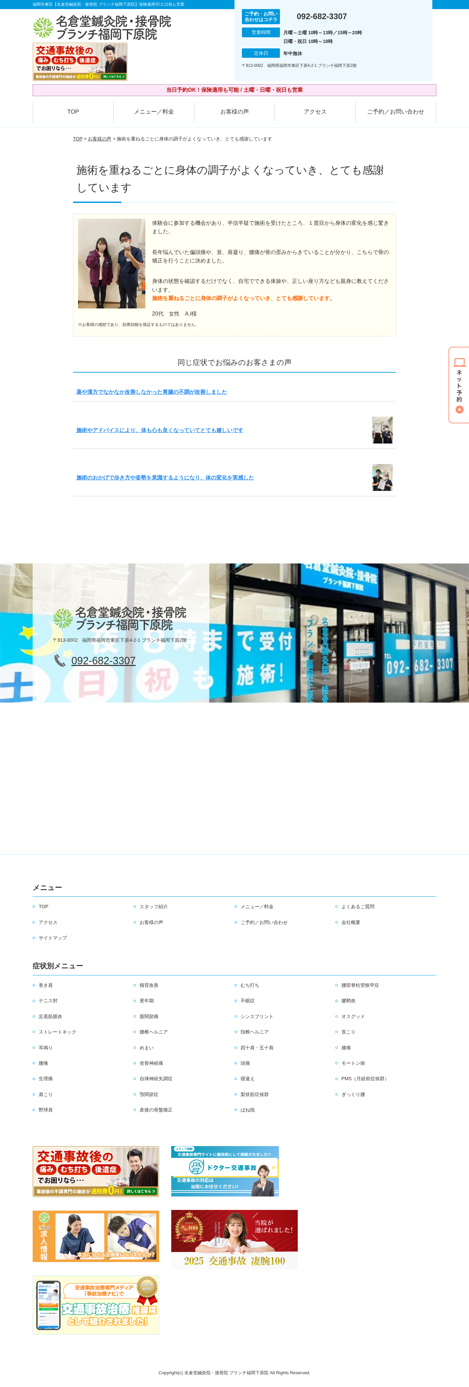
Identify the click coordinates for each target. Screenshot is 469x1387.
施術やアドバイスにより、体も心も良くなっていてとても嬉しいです (159, 430)
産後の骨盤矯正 (156, 1109)
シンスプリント (257, 1016)
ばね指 (248, 1109)
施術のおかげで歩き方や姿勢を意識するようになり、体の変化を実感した (165, 477)
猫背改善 (149, 985)
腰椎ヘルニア (154, 1032)
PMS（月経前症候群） (365, 1078)
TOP (73, 112)
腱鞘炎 (348, 1000)
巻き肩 (46, 985)
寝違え (248, 1078)
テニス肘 (48, 1000)
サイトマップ (53, 937)
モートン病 (353, 1063)
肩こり (46, 1094)
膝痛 (346, 1047)
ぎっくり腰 (353, 1094)
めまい (147, 1047)
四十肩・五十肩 (257, 1047)
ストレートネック (57, 1032)
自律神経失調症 (156, 1078)
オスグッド (353, 1016)
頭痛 (245, 1063)
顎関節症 (149, 1094)
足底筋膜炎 (50, 1016)
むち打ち (250, 985)
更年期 (147, 1000)
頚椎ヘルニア (255, 1032)
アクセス (315, 112)
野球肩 (46, 1109)
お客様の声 (234, 112)
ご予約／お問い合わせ (395, 112)
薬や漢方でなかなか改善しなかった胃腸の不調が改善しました (151, 392)
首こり (348, 1032)
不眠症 (248, 1000)
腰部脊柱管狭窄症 (360, 985)
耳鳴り (46, 1047)
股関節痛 (149, 1016)
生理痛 (46, 1078)
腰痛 (43, 1063)
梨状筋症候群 (255, 1094)
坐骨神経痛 (151, 1063)
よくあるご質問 (357, 906)
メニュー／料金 (154, 112)
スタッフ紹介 (154, 906)
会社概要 (350, 922)
